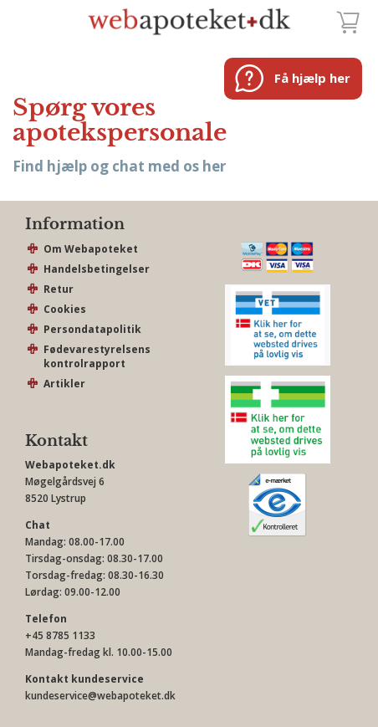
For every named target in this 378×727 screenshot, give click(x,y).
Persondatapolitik (92, 329)
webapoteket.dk (189, 21)
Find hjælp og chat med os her (119, 166)
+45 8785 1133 (60, 635)
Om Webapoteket (90, 249)
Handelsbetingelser (96, 269)
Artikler (64, 383)
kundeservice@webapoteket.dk (100, 696)
